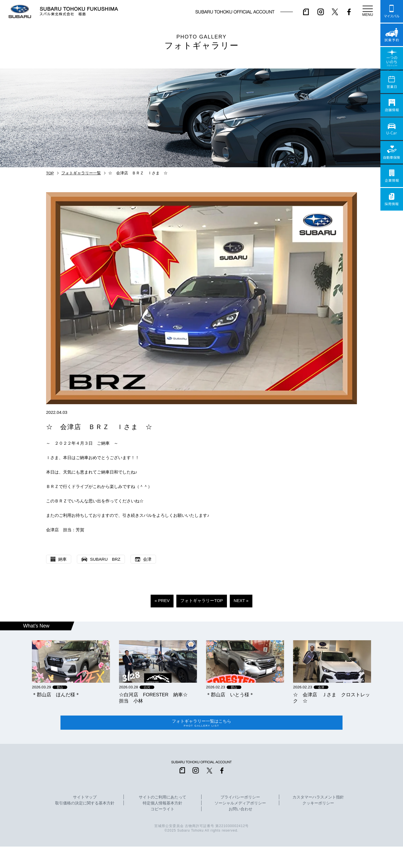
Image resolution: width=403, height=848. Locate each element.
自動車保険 (391, 152)
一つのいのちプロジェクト (391, 58)
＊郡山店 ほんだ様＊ (56, 694)
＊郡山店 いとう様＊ (230, 694)
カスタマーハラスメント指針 (318, 799)
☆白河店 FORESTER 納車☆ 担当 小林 (155, 697)
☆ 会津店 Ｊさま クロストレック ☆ (331, 697)
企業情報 (391, 175)
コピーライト (162, 811)
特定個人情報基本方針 (162, 805)
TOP (50, 173)
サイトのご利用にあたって (162, 799)
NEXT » (241, 600)
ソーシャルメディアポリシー (240, 805)
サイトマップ (85, 799)
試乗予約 (391, 34)
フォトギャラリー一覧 (81, 173)
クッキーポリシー (318, 805)
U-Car (391, 128)
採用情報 (391, 199)
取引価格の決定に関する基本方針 (84, 805)
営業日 (391, 81)
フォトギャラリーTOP (201, 600)
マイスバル (391, 11)
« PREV (162, 600)
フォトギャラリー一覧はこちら (201, 723)
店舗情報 (391, 105)
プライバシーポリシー (240, 799)
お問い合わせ (240, 811)
